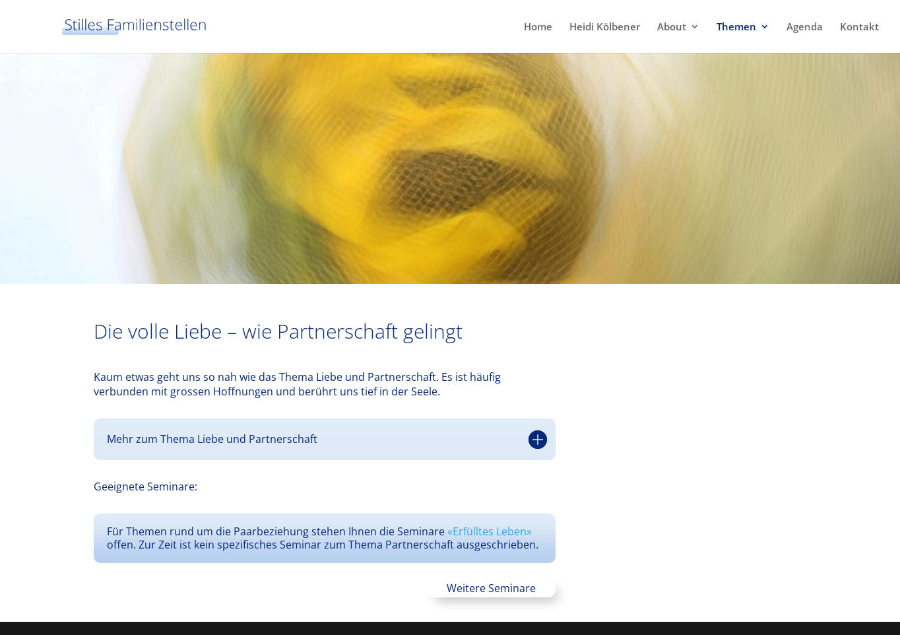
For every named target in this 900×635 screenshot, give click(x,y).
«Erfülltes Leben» (489, 531)
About (671, 27)
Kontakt (859, 27)
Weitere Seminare (491, 588)
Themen (736, 27)
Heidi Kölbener (604, 27)
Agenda (805, 27)
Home (538, 27)
